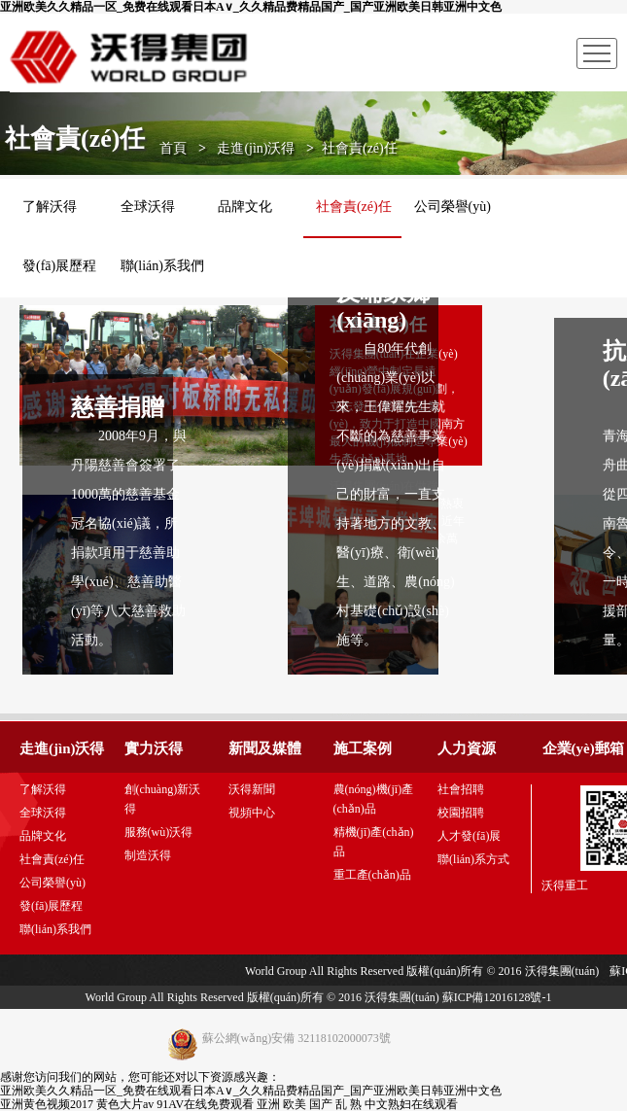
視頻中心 (251, 812)
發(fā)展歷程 (59, 266)
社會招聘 (460, 789)
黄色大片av (125, 1104)
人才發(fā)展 (469, 836)
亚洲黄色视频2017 (46, 1104)
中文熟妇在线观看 (411, 1104)
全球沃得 (42, 812)
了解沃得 (42, 789)
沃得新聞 (251, 789)
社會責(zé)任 (52, 859)
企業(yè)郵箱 (583, 748)
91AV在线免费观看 (205, 1104)
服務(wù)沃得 (158, 832)
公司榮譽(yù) (52, 882)
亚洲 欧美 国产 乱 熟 (309, 1104)
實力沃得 (153, 748)
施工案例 (362, 748)
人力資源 (466, 748)
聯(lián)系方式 (473, 859)
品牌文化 (42, 836)
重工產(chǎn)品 (372, 875)
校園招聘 (460, 812)
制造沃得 (147, 855)
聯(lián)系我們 (162, 266)
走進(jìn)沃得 (256, 148)
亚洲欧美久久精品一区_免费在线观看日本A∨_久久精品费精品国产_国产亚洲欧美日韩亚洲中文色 (251, 7)
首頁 (173, 148)
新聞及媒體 (264, 748)
